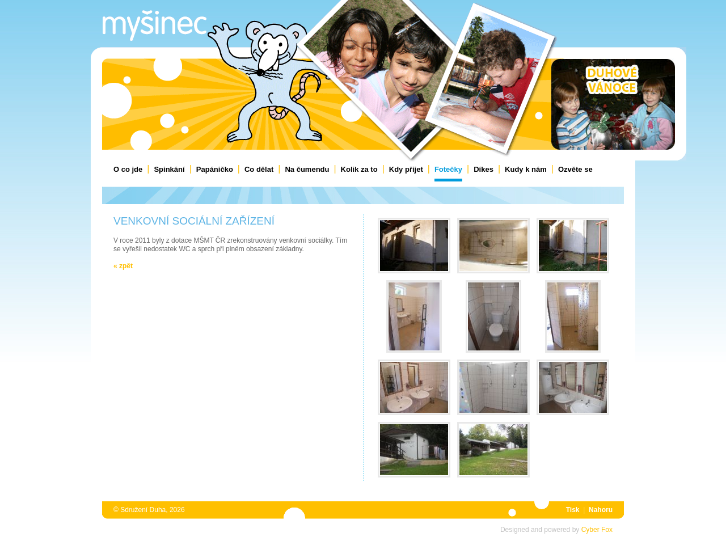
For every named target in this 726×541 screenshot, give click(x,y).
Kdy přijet (406, 169)
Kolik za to (359, 169)
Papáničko (214, 169)
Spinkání (169, 169)
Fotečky (448, 169)
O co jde (127, 169)
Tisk (573, 510)
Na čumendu (307, 169)
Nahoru (601, 510)
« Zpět (123, 266)
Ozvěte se (575, 169)
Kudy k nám (526, 169)
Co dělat (258, 169)
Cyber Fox (597, 530)
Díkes (483, 169)
